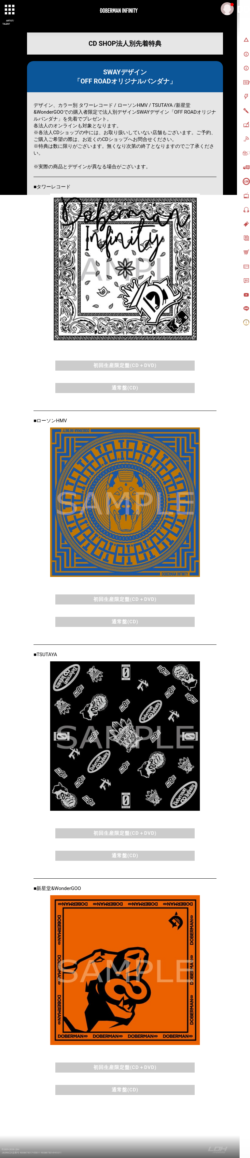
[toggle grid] (10, 10)
